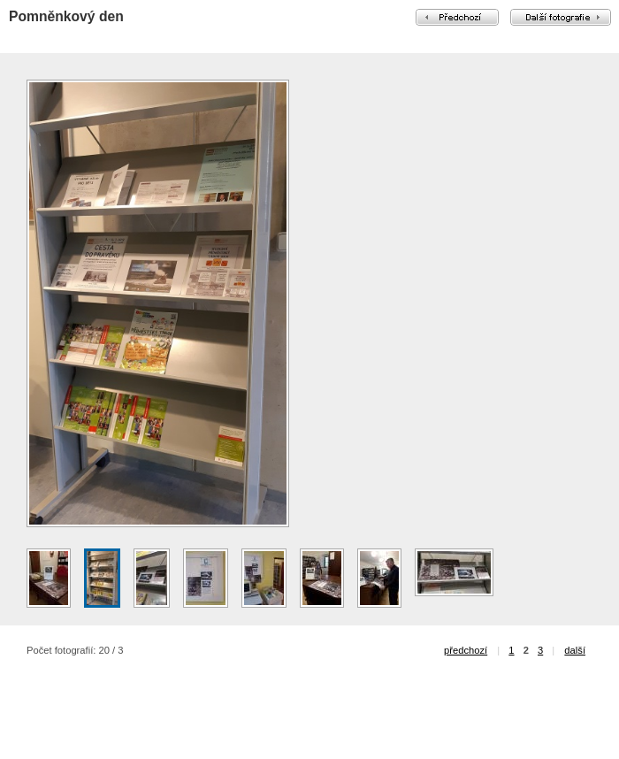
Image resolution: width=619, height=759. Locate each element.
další (574, 650)
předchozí (465, 650)
